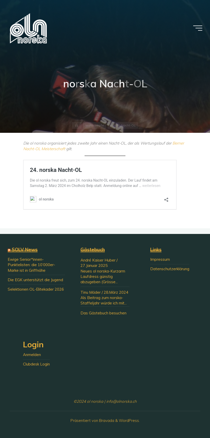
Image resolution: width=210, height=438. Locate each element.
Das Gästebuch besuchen (103, 313)
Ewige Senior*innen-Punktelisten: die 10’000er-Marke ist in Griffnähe (31, 265)
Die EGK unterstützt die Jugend (35, 279)
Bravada (106, 420)
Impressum (160, 259)
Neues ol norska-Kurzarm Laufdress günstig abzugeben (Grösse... (102, 277)
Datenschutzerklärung (169, 268)
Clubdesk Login (36, 364)
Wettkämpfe (94, 125)
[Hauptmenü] (197, 28)
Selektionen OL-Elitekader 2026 (36, 289)
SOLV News (25, 250)
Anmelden (32, 354)
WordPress (129, 420)
